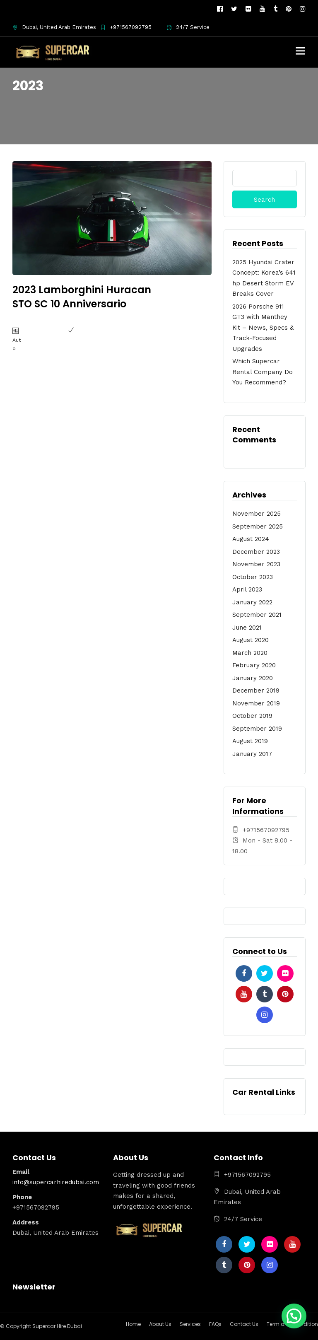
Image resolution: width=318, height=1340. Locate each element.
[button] (294, 1316)
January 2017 (252, 754)
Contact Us (244, 1324)
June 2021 (247, 627)
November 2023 (256, 564)
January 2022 (252, 602)
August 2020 (250, 640)
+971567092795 (126, 27)
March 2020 (249, 653)
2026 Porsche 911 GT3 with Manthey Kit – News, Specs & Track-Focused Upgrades (263, 328)
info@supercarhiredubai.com (55, 1182)
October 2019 (252, 715)
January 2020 (252, 678)
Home (133, 1324)
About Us (160, 1324)
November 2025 (256, 513)
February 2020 (254, 665)
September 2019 (257, 728)
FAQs (215, 1324)
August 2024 (250, 539)
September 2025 (257, 526)
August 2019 (250, 741)
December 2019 (255, 690)
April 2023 (247, 589)
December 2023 (256, 551)
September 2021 (257, 614)
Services (190, 1324)
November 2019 (256, 703)
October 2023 (252, 577)
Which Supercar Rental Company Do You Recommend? (262, 371)
